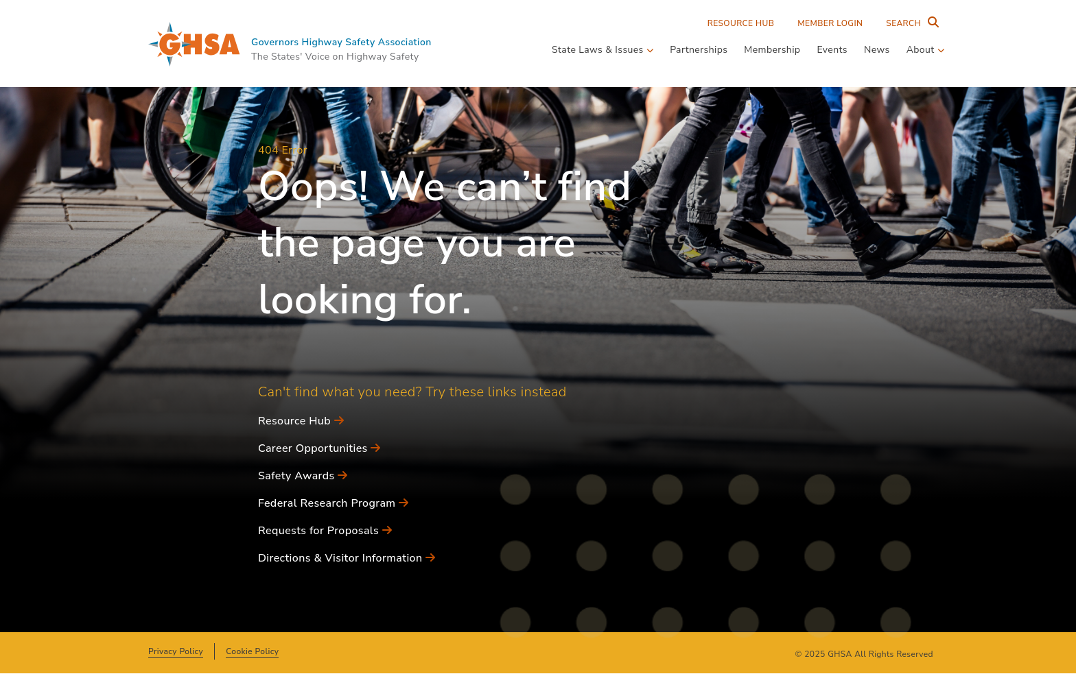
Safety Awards (303, 475)
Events (832, 49)
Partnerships (698, 49)
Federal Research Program (333, 503)
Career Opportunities (319, 448)
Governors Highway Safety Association (341, 42)
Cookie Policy (252, 651)
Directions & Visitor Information (346, 558)
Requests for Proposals (325, 530)
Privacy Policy (175, 651)
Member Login (830, 23)
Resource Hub (741, 23)
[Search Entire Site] (909, 23)
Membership (772, 49)
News (877, 49)
